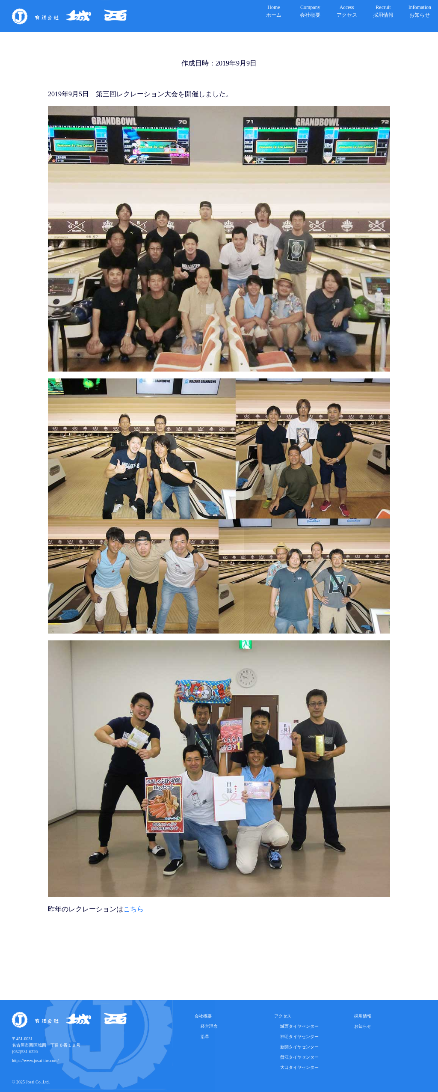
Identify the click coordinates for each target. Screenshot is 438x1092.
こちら (133, 909)
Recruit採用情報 (383, 11)
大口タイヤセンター (297, 1067)
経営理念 (207, 1026)
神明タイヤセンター (297, 1036)
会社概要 (203, 1016)
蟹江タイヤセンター (297, 1057)
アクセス (282, 1016)
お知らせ (362, 1026)
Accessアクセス (347, 11)
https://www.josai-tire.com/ (35, 1060)
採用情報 (362, 1016)
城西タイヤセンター (297, 1026)
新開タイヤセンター (297, 1046)
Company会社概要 (310, 11)
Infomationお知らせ (419, 11)
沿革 (202, 1036)
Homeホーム (273, 11)
